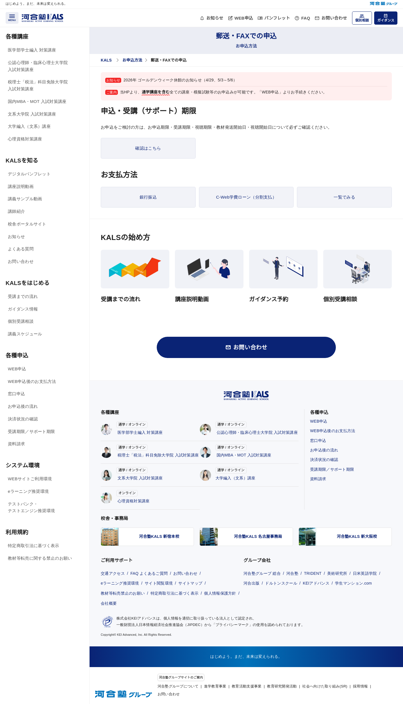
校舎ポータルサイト (27, 224)
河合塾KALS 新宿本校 (159, 536)
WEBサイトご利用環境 (30, 478)
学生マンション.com (353, 583)
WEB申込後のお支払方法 (32, 381)
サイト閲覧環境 (159, 583)
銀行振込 (148, 197)
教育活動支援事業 (246, 686)
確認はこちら (148, 148)
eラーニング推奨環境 (28, 491)
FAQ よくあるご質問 (149, 573)
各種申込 (17, 355)
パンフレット (277, 18)
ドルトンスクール (281, 583)
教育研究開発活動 (282, 686)
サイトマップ (190, 583)
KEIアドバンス (316, 583)
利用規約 (17, 532)
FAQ (305, 18)
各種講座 (17, 37)
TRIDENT (313, 573)
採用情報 (360, 686)
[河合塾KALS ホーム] (42, 17)
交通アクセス (113, 573)
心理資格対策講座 (25, 138)
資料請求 (16, 443)
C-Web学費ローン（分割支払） (246, 197)
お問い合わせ (334, 18)
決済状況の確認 (23, 418)
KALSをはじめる (28, 283)
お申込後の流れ (23, 406)
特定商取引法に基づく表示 (33, 545)
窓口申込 (16, 393)
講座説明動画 (21, 186)
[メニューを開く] (12, 18)
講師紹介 (16, 211)
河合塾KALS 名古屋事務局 (258, 536)
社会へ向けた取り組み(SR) (324, 686)
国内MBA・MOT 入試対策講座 (37, 101)
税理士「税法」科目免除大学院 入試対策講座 (38, 85)
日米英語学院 (365, 573)
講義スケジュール (25, 333)
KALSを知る (22, 160)
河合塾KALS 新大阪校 (357, 536)
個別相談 (362, 20)
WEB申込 (244, 18)
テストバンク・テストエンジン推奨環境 (31, 507)
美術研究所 (337, 573)
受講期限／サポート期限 (31, 431)
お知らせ (214, 18)
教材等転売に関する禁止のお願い (40, 558)
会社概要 (109, 603)
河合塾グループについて (178, 686)
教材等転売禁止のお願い (123, 593)
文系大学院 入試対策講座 (32, 114)
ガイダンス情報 (23, 309)
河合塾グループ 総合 (262, 573)
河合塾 (292, 573)
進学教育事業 (215, 686)
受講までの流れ (23, 296)
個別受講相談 (21, 321)
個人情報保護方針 (220, 593)
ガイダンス (385, 20)
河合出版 (251, 583)
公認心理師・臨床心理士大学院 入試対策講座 (38, 66)
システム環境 (22, 465)
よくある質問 (21, 248)
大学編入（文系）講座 (29, 126)
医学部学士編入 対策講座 (32, 50)
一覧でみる (344, 197)
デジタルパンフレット (29, 173)
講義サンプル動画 (25, 198)
